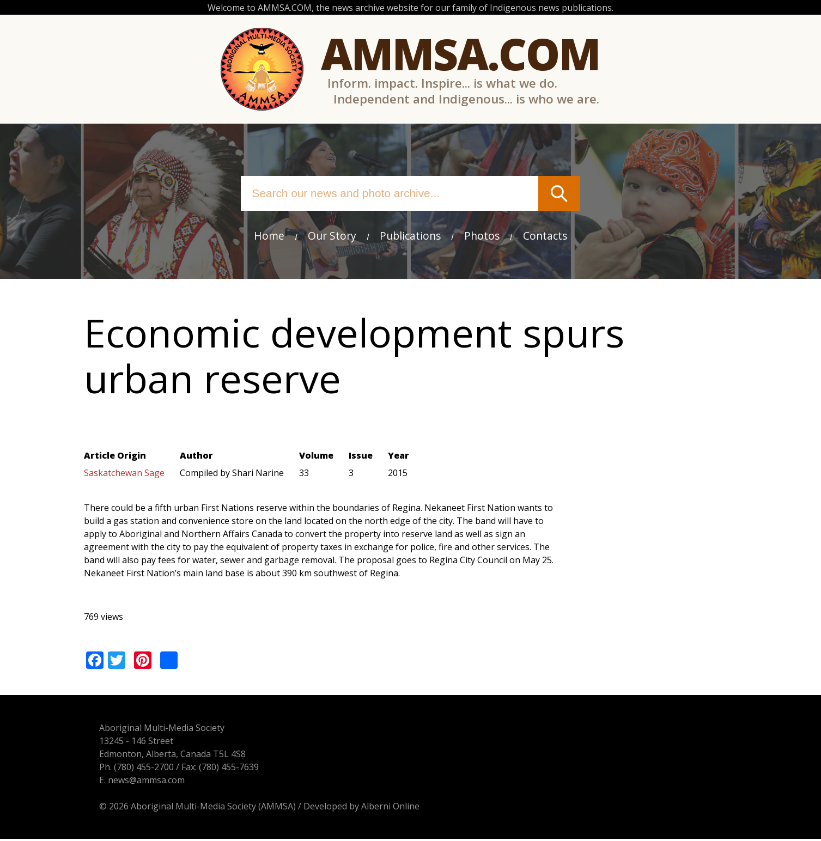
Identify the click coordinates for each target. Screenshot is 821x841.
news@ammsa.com (131, 782)
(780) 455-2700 (129, 769)
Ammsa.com (460, 53)
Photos (482, 235)
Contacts (545, 235)
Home (269, 235)
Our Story (332, 235)
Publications (410, 235)
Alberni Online (375, 808)
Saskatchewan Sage (124, 476)
